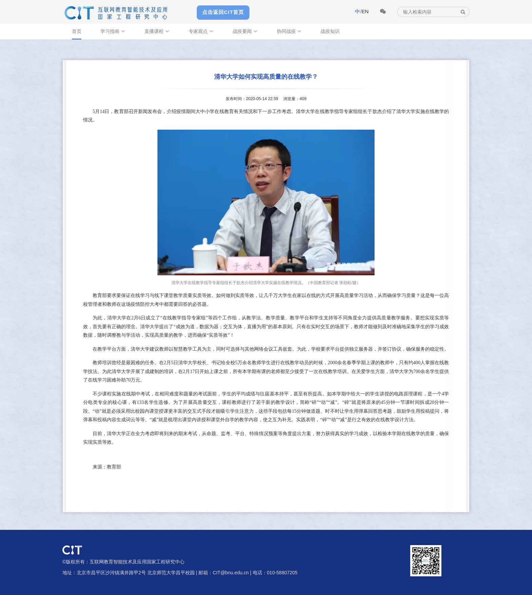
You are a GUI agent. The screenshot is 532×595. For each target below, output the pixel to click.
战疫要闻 (245, 31)
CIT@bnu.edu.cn (231, 572)
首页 (76, 31)
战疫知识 (330, 31)
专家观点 (201, 31)
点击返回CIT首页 (223, 12)
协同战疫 (289, 31)
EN (364, 11)
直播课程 (157, 31)
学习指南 (113, 31)
